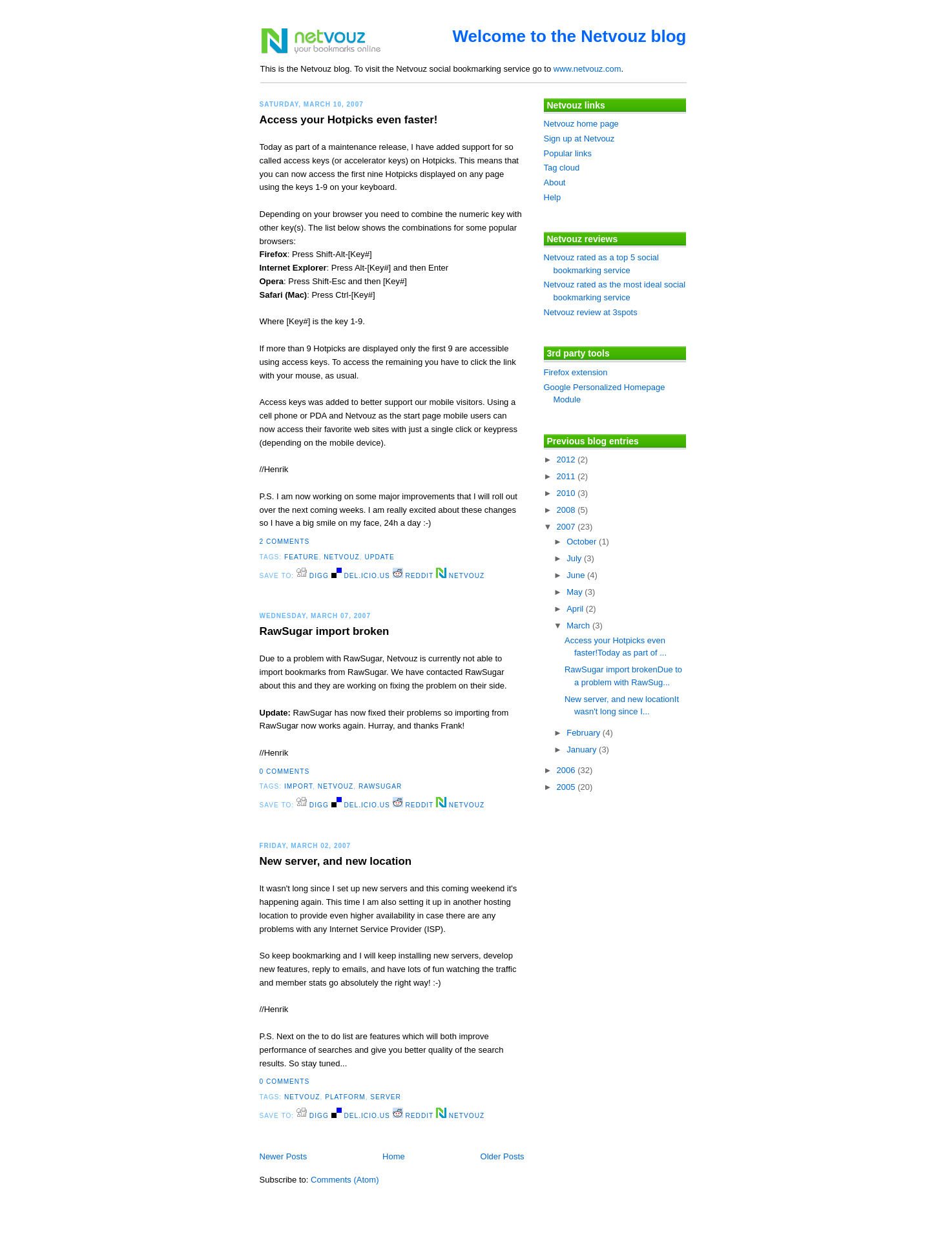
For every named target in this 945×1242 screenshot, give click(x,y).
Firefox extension (576, 372)
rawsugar (380, 786)
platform (345, 1097)
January (582, 749)
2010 (567, 493)
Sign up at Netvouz (579, 138)
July (575, 558)
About (555, 182)
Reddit (413, 575)
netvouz (341, 557)
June (576, 575)
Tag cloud (562, 167)
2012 (567, 459)
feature (301, 557)
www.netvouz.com (587, 69)
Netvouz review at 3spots (591, 312)
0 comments (285, 771)
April (576, 609)
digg (312, 575)
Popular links (568, 153)
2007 (567, 527)
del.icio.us (360, 575)
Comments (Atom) (345, 1180)
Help (552, 197)
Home (393, 1156)
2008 (567, 510)
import (298, 786)
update (379, 557)
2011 (567, 476)
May (575, 592)
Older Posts (502, 1156)
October (582, 541)
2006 (567, 770)
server (385, 1097)
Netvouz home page (581, 124)
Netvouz (460, 575)
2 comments (285, 541)
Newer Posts (283, 1156)
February (584, 733)
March (579, 625)
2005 (567, 787)
